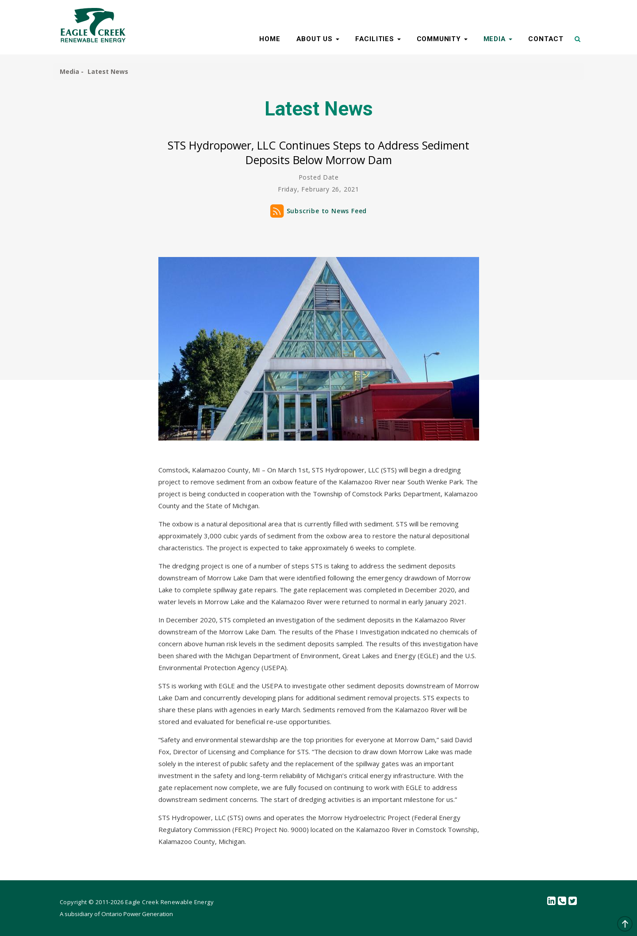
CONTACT (546, 39)
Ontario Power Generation (137, 914)
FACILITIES (378, 39)
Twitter (572, 901)
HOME (269, 39)
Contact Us (562, 901)
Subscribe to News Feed (327, 211)
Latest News (108, 71)
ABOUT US (317, 39)
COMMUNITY (442, 39)
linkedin (551, 901)
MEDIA (498, 39)
